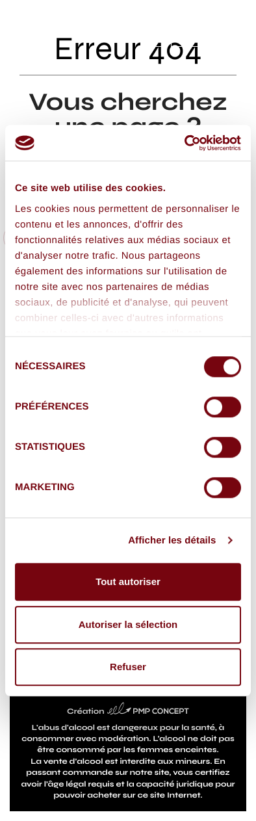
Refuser (128, 666)
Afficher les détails (172, 540)
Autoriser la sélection (128, 624)
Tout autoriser (128, 581)
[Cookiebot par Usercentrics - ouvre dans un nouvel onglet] (185, 143)
